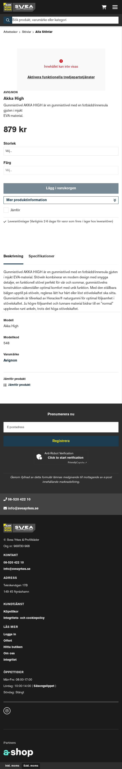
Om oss (9, 653)
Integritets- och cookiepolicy (24, 618)
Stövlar (26, 32)
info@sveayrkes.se (23, 508)
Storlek (9, 143)
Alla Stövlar (43, 32)
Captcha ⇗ (77, 463)
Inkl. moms (12, 766)
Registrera (61, 441)
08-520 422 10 (19, 499)
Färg (7, 163)
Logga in (9, 634)
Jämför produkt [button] (16, 385)
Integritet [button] (10, 659)
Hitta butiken (12, 647)
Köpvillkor (10, 611)
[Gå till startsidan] (19, 7)
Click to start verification (65, 457)
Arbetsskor (10, 32)
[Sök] (61, 20)
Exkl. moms (31, 766)
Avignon (10, 360)
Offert (7, 640)
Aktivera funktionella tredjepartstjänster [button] (61, 77)
